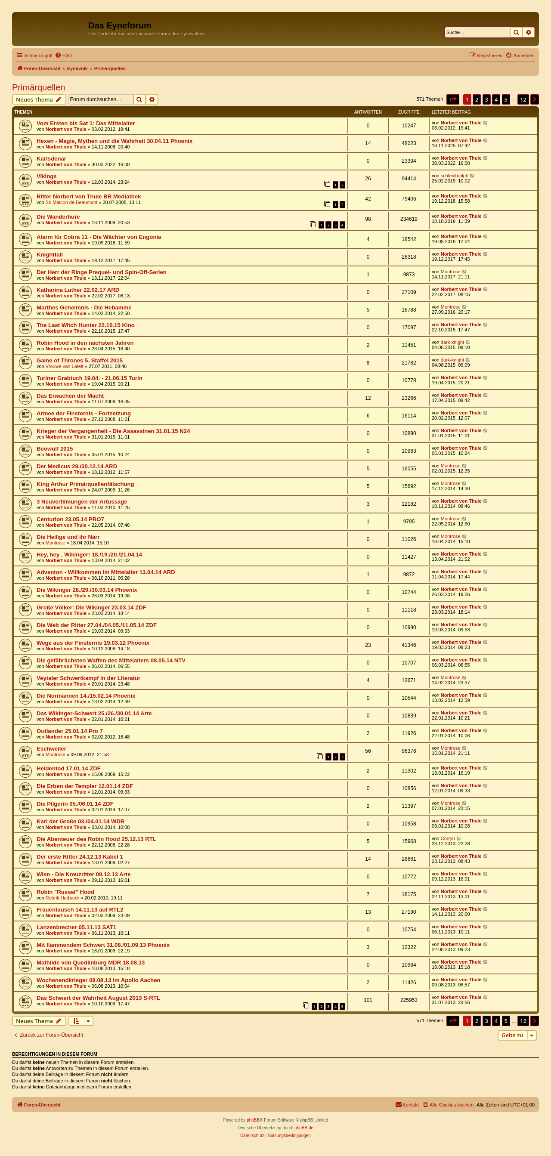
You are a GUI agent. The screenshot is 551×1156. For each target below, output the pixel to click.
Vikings (47, 176)
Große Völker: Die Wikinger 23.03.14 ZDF (91, 607)
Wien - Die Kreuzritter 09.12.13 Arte (84, 874)
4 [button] (496, 99)
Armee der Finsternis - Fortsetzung (84, 413)
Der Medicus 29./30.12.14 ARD (77, 466)
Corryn (448, 838)
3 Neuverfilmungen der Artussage (82, 501)
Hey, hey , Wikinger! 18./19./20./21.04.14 (89, 554)
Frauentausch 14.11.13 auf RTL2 (80, 909)
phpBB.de (303, 1127)
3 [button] (486, 99)
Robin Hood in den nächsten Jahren (85, 343)
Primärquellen (38, 87)
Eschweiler (51, 748)
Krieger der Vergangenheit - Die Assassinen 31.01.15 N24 (113, 431)
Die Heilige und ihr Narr (68, 537)
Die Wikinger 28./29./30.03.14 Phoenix (87, 590)
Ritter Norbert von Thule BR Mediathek (89, 196)
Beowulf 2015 (55, 448)
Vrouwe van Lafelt (65, 366)
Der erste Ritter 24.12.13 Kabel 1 (80, 856)
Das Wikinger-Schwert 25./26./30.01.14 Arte (94, 713)
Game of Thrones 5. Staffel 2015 (80, 360)
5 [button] (506, 99)
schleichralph (454, 175)
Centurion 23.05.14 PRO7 (70, 519)
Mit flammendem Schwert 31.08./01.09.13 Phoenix (103, 945)
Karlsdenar (51, 158)
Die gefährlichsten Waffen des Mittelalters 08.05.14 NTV (111, 660)
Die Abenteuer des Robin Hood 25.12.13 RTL (96, 839)
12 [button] (523, 99)
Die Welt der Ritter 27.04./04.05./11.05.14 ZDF (97, 625)
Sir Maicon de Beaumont (71, 202)
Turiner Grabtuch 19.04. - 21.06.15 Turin (89, 378)
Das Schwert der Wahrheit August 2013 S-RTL (98, 998)
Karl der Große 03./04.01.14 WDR (81, 821)
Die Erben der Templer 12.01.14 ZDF (85, 786)
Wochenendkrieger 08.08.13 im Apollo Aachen (99, 980)
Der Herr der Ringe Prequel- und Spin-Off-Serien (102, 272)
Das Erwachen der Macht (70, 396)
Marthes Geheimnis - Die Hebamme (84, 307)
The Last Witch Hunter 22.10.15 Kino (86, 325)
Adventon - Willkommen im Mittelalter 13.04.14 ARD (106, 572)
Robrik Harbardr (62, 897)
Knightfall (50, 254)
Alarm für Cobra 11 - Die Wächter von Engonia (99, 237)
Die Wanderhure (58, 216)
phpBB (253, 1120)
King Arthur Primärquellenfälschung (85, 484)
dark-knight (452, 342)
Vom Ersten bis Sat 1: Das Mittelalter (86, 123)
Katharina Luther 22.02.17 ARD (78, 290)
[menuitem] (63, 55)
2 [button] (476, 99)
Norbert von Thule (66, 129)
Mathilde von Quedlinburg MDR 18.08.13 (91, 962)
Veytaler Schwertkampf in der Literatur (88, 678)
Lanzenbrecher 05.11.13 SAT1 (76, 927)
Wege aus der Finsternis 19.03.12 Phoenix (93, 643)
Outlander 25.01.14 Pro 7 (70, 731)
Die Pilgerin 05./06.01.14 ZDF (75, 804)
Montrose (451, 271)
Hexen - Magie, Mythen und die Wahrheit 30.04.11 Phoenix (114, 141)
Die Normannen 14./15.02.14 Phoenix (86, 695)
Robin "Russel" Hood (65, 892)
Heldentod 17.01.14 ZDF (69, 768)
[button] (452, 99)
